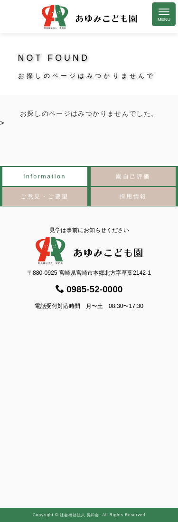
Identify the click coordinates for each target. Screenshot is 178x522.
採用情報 (133, 196)
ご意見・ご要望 (44, 196)
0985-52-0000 (89, 289)
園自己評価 (133, 176)
